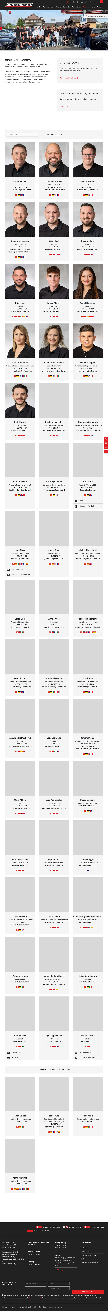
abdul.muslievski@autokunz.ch (20, 746)
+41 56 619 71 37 (20, 428)
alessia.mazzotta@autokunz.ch (54, 687)
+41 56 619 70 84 (20, 187)
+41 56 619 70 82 (20, 487)
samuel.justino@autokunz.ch (54, 984)
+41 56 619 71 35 (20, 556)
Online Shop (76, 7)
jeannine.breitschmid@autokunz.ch (54, 371)
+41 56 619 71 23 (87, 625)
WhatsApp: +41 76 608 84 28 (20, 249)
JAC (82, 1259)
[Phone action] (106, 439)
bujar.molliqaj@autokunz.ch (87, 249)
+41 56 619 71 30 (54, 744)
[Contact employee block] (106, 447)
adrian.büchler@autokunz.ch (20, 190)
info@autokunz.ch (20, 1041)
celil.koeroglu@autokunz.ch (20, 430)
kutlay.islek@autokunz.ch (54, 249)
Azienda (86, 7)
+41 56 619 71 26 (87, 746)
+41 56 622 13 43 (54, 625)
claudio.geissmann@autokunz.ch (20, 252)
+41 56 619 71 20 (87, 309)
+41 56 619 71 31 (87, 487)
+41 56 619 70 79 (54, 556)
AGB (34, 1307)
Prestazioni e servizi (63, 7)
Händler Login (42, 1307)
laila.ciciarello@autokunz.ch (54, 746)
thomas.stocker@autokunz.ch (54, 190)
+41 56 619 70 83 (87, 556)
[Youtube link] (74, 2)
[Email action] (106, 443)
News (93, 7)
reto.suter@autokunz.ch (88, 490)
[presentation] (88, 1286)
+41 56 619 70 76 (87, 428)
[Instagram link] (86, 2)
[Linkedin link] (82, 2)
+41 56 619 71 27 (54, 806)
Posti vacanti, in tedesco (68, 78)
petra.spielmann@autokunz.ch (54, 490)
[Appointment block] (106, 451)
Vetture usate (85, 1251)
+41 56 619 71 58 (20, 309)
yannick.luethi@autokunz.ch (20, 687)
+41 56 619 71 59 (20, 625)
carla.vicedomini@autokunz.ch (20, 371)
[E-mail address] (59, 1288)
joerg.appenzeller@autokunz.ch (54, 808)
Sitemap (4, 1307)
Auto (39, 7)
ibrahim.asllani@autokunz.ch (20, 490)
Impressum (12, 1307)
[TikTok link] (90, 2)
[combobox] (22, 135)
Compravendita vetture (88, 1255)
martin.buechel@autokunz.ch (88, 190)
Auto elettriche (48, 7)
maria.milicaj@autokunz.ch (20, 808)
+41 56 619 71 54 (54, 368)
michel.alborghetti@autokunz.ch (88, 559)
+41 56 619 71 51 (54, 684)
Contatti (100, 7)
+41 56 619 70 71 (54, 309)
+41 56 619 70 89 (20, 368)
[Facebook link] (78, 2)
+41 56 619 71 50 (87, 684)
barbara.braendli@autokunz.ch (87, 749)
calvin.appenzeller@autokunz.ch (54, 430)
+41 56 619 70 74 (54, 247)
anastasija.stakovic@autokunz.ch (87, 430)
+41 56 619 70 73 (87, 247)
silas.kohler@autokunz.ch (87, 687)
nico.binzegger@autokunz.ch (88, 371)
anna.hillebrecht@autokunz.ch (87, 311)
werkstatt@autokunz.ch (88, 806)
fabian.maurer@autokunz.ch (54, 311)
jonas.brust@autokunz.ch (54, 559)
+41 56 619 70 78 (54, 428)
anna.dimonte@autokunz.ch (53, 627)
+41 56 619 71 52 (20, 744)
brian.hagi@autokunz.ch (20, 311)
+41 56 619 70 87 (54, 1124)
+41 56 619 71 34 (20, 806)
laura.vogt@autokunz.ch (20, 627)
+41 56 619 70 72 (87, 187)
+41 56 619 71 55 (87, 368)
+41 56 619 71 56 (20, 684)
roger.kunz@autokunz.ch (54, 1127)
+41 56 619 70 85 (54, 187)
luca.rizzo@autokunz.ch (20, 559)
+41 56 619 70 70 (54, 487)
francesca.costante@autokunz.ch (87, 627)
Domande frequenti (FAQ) (89, 1262)
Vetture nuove (85, 1248)
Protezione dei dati (35, 1298)
